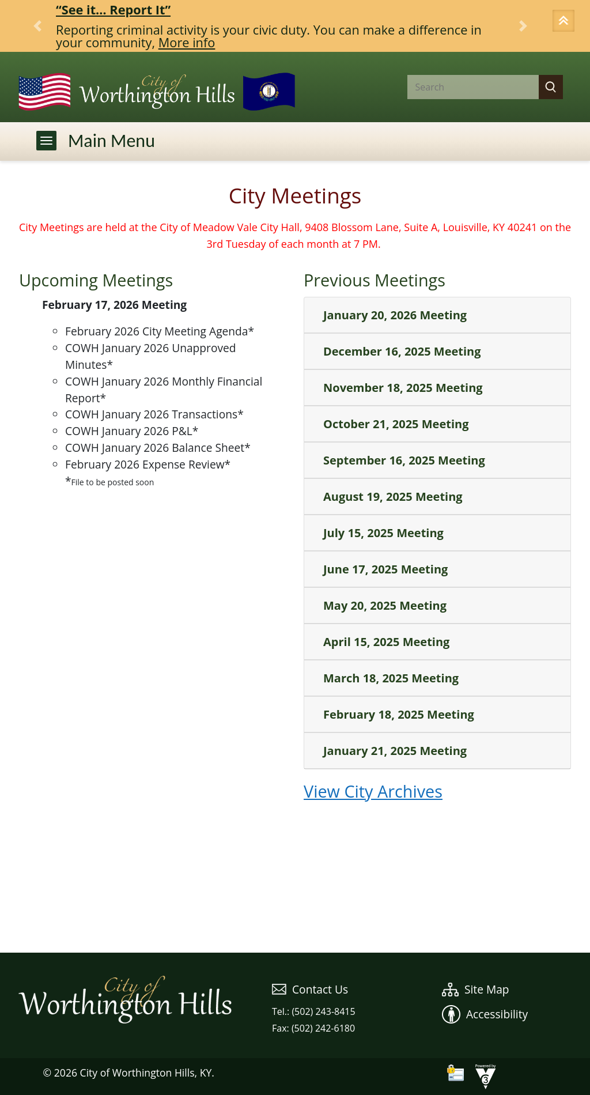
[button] (565, 22)
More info (186, 42)
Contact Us (310, 989)
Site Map (475, 989)
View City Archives (373, 791)
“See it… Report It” (113, 9)
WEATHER (295, 909)
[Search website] (463, 87)
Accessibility (485, 1014)
